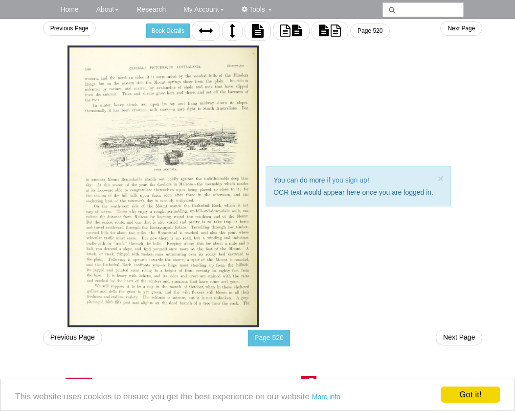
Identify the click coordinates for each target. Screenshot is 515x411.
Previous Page (69, 28)
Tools (257, 9)
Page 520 (370, 30)
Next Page (461, 28)
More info (326, 397)
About (107, 9)
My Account (203, 9)
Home (69, 9)
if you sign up (347, 180)
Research (151, 9)
